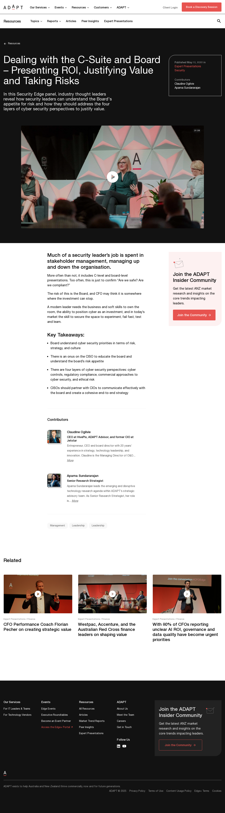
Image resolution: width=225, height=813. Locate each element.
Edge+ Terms (201, 791)
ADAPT (121, 7)
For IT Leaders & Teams (17, 709)
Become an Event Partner (56, 721)
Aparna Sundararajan (187, 88)
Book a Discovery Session (201, 7)
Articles (71, 21)
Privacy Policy (137, 791)
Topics (34, 21)
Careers (121, 721)
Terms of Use (155, 791)
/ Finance (30, 619)
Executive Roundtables (54, 715)
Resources (79, 7)
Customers (101, 7)
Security (180, 70)
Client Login (170, 7)
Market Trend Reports (92, 721)
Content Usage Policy (178, 791)
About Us (122, 709)
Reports (52, 21)
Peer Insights (90, 21)
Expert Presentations (118, 21)
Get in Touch (124, 727)
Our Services (38, 7)
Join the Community (192, 314)
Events (59, 7)
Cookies (216, 791)
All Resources (87, 709)
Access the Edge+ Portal (55, 727)
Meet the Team (125, 715)
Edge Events (48, 709)
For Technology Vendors (17, 715)
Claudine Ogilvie (184, 84)
